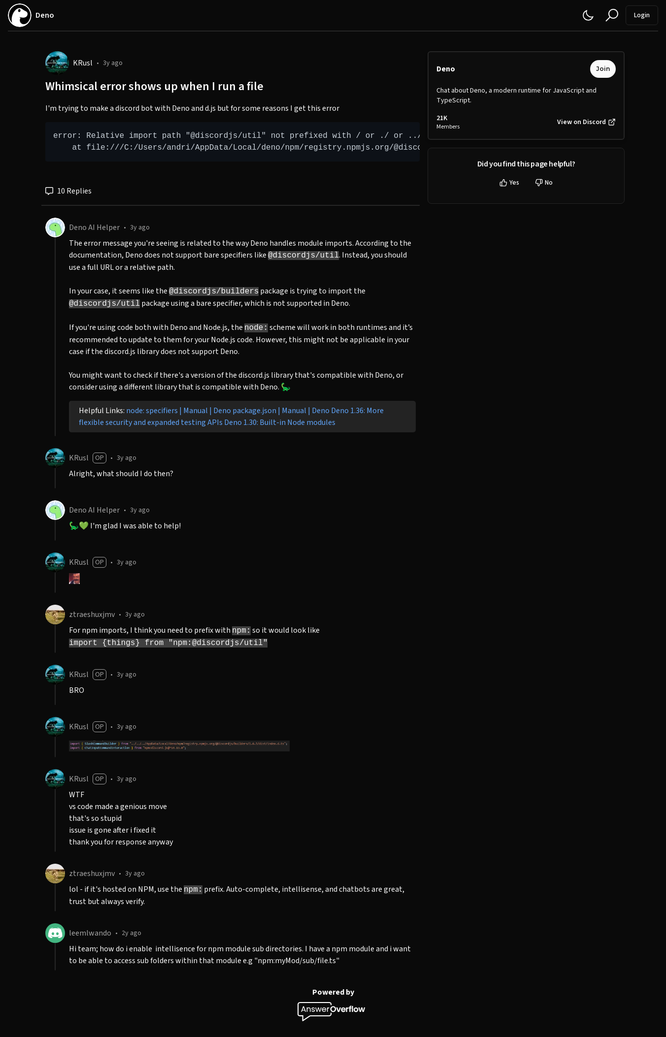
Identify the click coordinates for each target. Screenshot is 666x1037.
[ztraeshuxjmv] (55, 614)
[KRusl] (57, 63)
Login (642, 15)
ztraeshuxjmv (92, 614)
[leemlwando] (55, 933)
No (544, 183)
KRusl (83, 63)
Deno (445, 69)
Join (603, 68)
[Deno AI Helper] (55, 227)
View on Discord (586, 122)
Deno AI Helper (94, 227)
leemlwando (90, 933)
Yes (509, 183)
